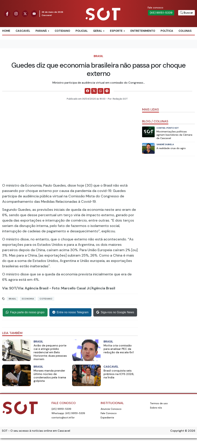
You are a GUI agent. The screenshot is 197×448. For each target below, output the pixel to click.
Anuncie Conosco (111, 409)
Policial (82, 31)
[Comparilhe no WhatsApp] (100, 91)
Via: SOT (9, 288)
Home (6, 31)
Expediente (107, 417)
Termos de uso (159, 403)
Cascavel (23, 31)
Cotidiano (62, 31)
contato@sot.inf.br (63, 417)
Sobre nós (156, 407)
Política (167, 31)
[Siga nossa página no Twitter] (25, 13)
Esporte (116, 31)
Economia (28, 298)
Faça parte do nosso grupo (25, 312)
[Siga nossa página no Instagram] (16, 13)
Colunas (185, 31)
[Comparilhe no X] (94, 91)
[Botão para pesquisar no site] (186, 12)
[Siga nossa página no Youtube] (34, 13)
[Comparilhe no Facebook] (87, 91)
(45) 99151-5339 (161, 13)
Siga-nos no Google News (115, 312)
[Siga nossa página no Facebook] (7, 13)
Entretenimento (142, 31)
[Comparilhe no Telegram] (107, 91)
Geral (97, 31)
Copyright (177, 431)
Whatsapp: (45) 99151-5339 (68, 413)
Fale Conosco (109, 413)
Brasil (98, 56)
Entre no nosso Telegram (70, 312)
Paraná (41, 31)
